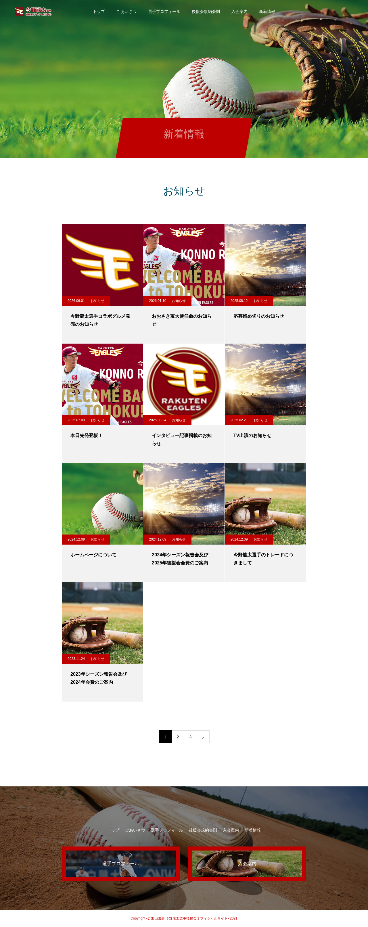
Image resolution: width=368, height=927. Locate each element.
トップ (99, 11)
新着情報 (267, 11)
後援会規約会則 (206, 11)
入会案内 (239, 11)
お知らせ (97, 301)
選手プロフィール (164, 11)
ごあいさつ (126, 11)
